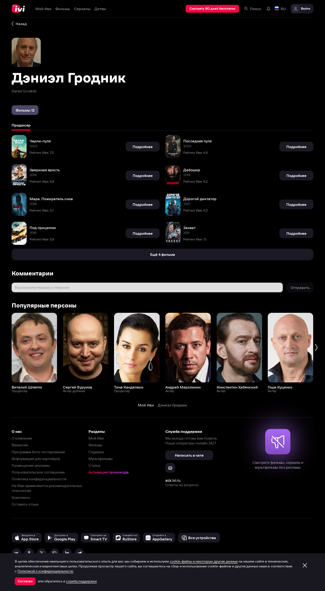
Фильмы (95, 445)
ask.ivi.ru (173, 480)
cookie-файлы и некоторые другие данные (204, 561)
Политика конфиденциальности (39, 479)
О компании (22, 438)
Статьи (94, 465)
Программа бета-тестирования (38, 452)
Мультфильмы (100, 459)
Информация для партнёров (36, 459)
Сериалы (96, 452)
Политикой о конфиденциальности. (45, 571)
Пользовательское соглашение (38, 472)
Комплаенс (21, 497)
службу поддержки (81, 581)
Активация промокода (108, 472)
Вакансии (20, 445)
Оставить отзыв (25, 504)
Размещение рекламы (31, 465)
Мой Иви (96, 438)
